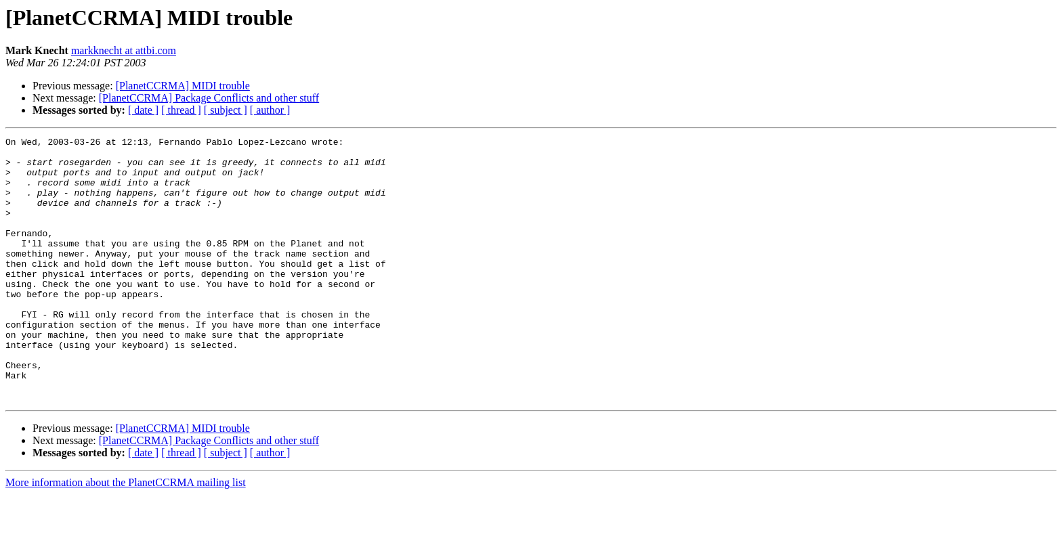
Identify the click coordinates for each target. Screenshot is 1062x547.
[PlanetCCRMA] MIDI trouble (183, 85)
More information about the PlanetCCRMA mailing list (125, 535)
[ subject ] (225, 110)
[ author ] (270, 110)
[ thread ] (181, 110)
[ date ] (143, 110)
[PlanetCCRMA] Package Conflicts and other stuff (209, 98)
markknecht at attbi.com (123, 50)
